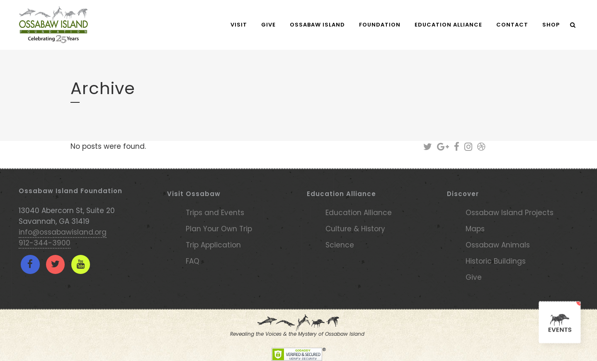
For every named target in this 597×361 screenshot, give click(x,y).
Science (339, 245)
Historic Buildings (496, 261)
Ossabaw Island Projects (509, 212)
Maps (475, 228)
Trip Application (213, 245)
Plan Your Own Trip (219, 228)
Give (474, 277)
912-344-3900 (44, 243)
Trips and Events (215, 212)
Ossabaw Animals (498, 245)
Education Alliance (358, 212)
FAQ (192, 261)
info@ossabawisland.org (63, 232)
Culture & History (355, 228)
